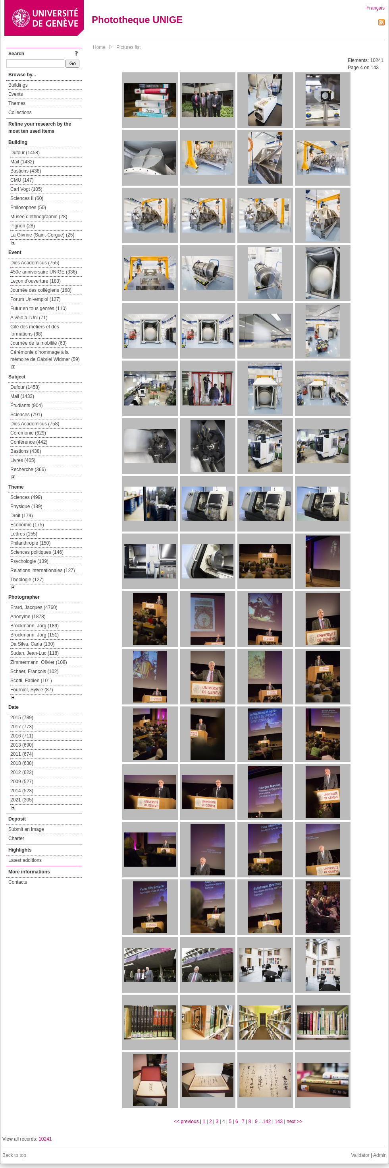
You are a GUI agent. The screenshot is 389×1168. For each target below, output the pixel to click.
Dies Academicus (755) (34, 263)
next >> (294, 1121)
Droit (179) (21, 515)
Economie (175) (27, 525)
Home (99, 47)
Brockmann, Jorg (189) (34, 626)
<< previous (186, 1121)
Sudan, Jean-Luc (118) (34, 653)
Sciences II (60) (26, 198)
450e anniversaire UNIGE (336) (43, 272)
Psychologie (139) (29, 561)
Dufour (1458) (25, 152)
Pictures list (128, 47)
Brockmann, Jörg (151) (34, 635)
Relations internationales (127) (42, 570)
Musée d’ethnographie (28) (38, 216)
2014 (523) (21, 791)
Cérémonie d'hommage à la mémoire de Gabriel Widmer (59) (45, 355)
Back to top (14, 1155)
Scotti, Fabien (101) (31, 680)
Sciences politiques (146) (37, 552)
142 (267, 1121)
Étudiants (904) (26, 405)
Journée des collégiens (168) (40, 290)
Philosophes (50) (28, 207)
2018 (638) (21, 763)
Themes (16, 103)
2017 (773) (21, 727)
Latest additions (25, 860)
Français (375, 8)
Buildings (18, 85)
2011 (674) (21, 754)
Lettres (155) (23, 534)
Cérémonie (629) (28, 433)
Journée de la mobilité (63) (38, 343)
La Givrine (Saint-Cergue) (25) (42, 235)
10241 (45, 1139)
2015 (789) (21, 717)
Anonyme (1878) (28, 616)
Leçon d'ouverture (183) (35, 281)
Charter (16, 838)
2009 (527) (21, 781)
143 (279, 1121)
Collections (20, 112)
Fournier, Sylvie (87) (31, 690)
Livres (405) (22, 460)
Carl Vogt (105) (26, 189)
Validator (360, 1155)
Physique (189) (26, 506)
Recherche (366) (28, 469)
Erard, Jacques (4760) (34, 607)
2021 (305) (21, 800)
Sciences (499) (26, 497)
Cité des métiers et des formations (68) (34, 330)
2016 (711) (21, 736)
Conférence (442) (28, 442)
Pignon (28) (22, 226)
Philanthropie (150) (30, 543)
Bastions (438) (25, 171)
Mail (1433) (22, 396)
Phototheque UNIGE (137, 19)
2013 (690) (21, 745)
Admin (380, 1155)
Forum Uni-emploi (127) (35, 299)
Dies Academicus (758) (34, 424)
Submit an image (26, 829)
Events (15, 94)
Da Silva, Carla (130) (32, 644)
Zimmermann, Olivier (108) (38, 662)
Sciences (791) (26, 414)
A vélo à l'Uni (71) (29, 317)
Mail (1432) (22, 162)
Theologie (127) (27, 579)
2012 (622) (21, 772)
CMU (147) (22, 180)
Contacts (17, 882)
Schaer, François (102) (34, 671)
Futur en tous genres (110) (38, 308)
